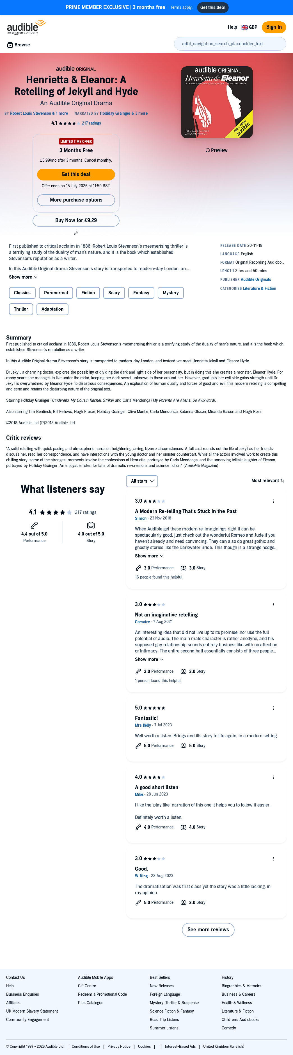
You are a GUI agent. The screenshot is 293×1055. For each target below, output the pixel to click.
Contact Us (15, 977)
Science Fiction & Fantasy (172, 1011)
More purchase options (76, 200)
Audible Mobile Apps (95, 977)
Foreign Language (165, 994)
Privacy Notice (119, 1046)
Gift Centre (87, 986)
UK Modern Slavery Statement (32, 1011)
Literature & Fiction (238, 1011)
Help (232, 27)
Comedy (229, 1028)
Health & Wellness (237, 1002)
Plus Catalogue (90, 1002)
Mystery (171, 293)
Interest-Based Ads (180, 1046)
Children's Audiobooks (240, 1019)
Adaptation (52, 309)
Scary (114, 293)
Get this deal (76, 174)
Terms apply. (129, 7)
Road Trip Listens (164, 1019)
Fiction (88, 293)
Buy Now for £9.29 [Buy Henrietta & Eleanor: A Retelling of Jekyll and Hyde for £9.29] (76, 220)
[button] (76, 233)
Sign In (274, 27)
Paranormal (56, 293)
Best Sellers (160, 977)
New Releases (162, 986)
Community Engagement (27, 1019)
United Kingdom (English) (223, 1046)
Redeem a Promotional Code (102, 994)
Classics (22, 293)
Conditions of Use (86, 1046)
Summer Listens (164, 1028)
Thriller (21, 309)
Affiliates (13, 1002)
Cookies (145, 1046)
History (228, 977)
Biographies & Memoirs (241, 986)
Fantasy (141, 293)
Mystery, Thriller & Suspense (174, 1002)
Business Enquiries (22, 994)
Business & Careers (238, 994)
